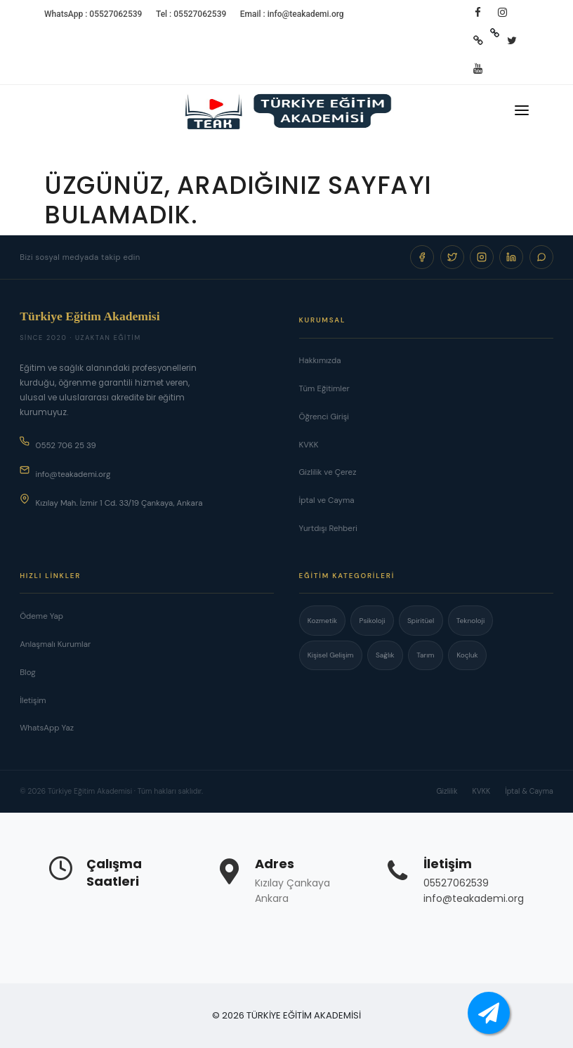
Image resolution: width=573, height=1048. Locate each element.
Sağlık (385, 655)
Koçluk (467, 655)
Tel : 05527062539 (191, 14)
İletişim (33, 700)
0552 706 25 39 (58, 443)
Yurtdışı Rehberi (328, 528)
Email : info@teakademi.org (292, 14)
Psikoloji (373, 620)
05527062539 (456, 883)
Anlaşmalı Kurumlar (55, 644)
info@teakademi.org (65, 472)
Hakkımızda (320, 360)
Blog (28, 672)
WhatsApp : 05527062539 (93, 14)
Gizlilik (447, 791)
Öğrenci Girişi (324, 417)
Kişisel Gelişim (331, 655)
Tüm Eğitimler (324, 389)
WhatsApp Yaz (47, 728)
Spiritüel (420, 620)
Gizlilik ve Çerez (328, 472)
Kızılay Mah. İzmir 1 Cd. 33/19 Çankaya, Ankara (111, 501)
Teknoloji (470, 620)
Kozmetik (322, 620)
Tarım (425, 655)
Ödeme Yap (41, 616)
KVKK (309, 445)
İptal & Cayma (529, 791)
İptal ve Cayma (327, 500)
